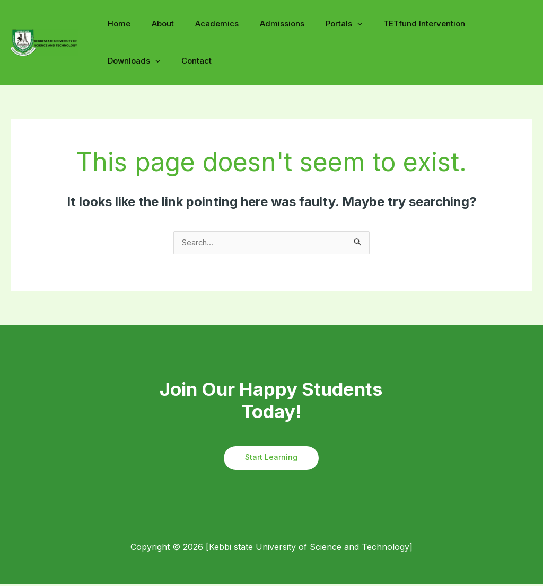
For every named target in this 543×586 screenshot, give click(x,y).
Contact (120, 61)
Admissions (263, 24)
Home (116, 24)
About (155, 24)
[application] (333, 24)
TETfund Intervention (395, 24)
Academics (203, 24)
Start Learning (271, 459)
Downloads (478, 24)
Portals (320, 24)
